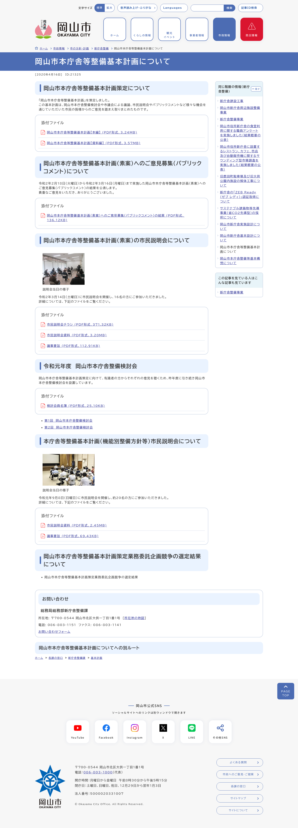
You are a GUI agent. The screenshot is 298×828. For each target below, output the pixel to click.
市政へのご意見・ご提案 (238, 774)
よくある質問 (238, 762)
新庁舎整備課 (77, 658)
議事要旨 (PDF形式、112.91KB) (70, 345)
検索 (229, 8)
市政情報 (59, 48)
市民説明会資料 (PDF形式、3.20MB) (74, 335)
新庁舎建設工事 (231, 101)
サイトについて (238, 810)
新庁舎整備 (101, 48)
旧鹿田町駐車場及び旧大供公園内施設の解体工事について (240, 181)
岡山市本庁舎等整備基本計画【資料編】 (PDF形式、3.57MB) (91, 143)
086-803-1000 (98, 772)
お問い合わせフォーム (54, 631)
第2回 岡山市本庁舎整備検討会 (68, 427)
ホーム (44, 48)
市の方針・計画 (79, 48)
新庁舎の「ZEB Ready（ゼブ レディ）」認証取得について (239, 197)
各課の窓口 (55, 658)
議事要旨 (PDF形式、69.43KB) (70, 536)
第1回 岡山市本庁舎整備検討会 (68, 420)
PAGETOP (285, 693)
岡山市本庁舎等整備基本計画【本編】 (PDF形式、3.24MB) (89, 132)
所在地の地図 (134, 618)
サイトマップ (238, 798)
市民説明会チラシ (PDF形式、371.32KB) (77, 324)
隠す (257, 89)
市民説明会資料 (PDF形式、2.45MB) (74, 525)
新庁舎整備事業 (231, 119)
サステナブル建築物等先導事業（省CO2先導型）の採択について (239, 213)
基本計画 (96, 658)
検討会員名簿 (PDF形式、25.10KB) (73, 405)
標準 (99, 7)
